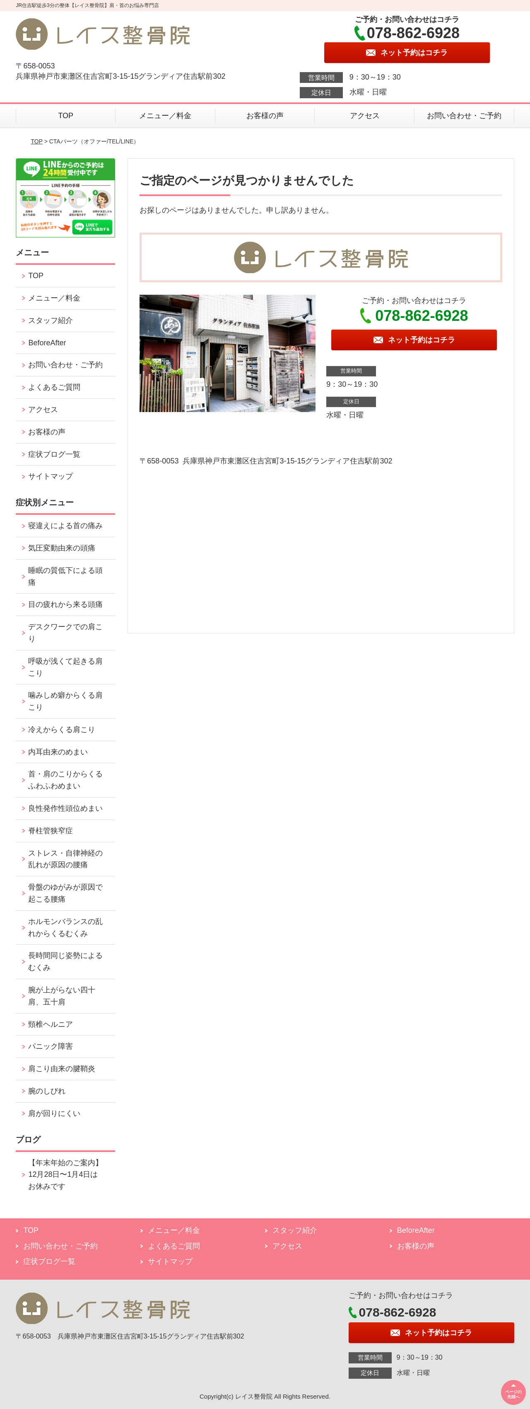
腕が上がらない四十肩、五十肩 (61, 996)
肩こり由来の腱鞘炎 (61, 1069)
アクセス (365, 116)
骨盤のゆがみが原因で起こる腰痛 (65, 893)
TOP (65, 116)
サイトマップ (50, 476)
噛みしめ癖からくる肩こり (65, 701)
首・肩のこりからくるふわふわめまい (65, 780)
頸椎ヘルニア (50, 1024)
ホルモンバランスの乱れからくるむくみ (65, 927)
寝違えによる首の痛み (65, 525)
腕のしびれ (46, 1091)
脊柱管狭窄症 (50, 831)
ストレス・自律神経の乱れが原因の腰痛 (65, 859)
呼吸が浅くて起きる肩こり (65, 667)
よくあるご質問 (54, 387)
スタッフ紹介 (50, 320)
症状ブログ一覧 (54, 454)
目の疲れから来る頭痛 (65, 604)
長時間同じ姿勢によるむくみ (65, 961)
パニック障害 (50, 1046)
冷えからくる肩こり (61, 729)
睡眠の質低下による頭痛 (65, 576)
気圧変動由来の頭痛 (61, 548)
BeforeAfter (47, 343)
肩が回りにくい (54, 1113)
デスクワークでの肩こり (65, 633)
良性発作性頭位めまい (65, 808)
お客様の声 (265, 116)
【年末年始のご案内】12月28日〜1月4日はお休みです (65, 1175)
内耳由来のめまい (58, 752)
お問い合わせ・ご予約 (464, 116)
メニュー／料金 (165, 116)
